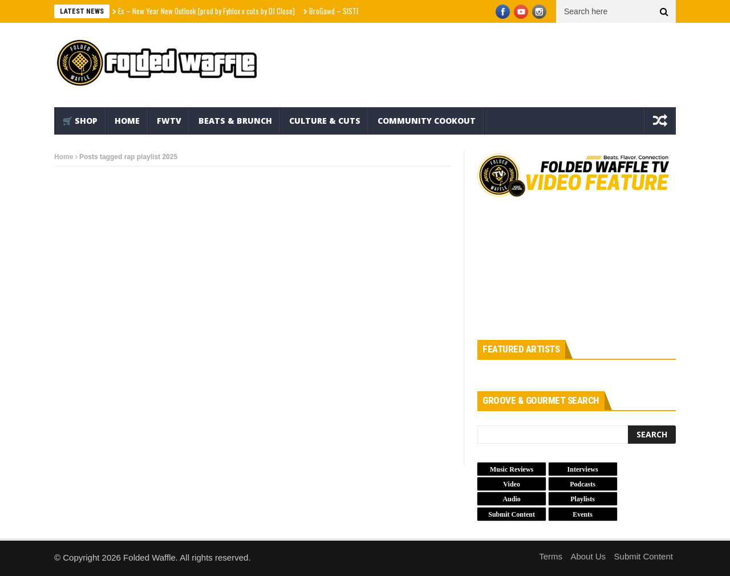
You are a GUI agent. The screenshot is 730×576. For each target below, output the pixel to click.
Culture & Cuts (324, 120)
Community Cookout (427, 120)
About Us (588, 556)
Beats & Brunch (235, 120)
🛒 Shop (80, 120)
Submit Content (643, 556)
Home (127, 120)
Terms (550, 556)
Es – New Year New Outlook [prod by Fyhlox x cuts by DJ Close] (206, 11)
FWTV (169, 120)
